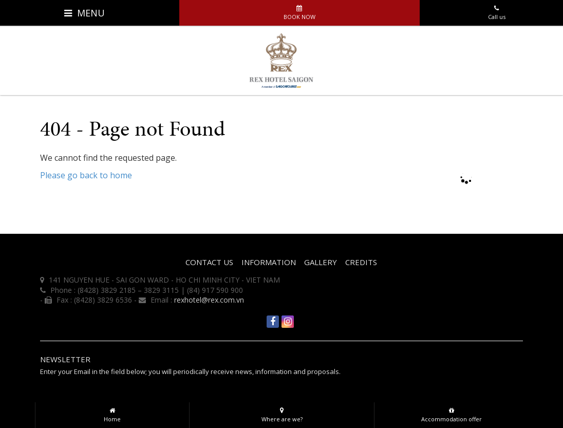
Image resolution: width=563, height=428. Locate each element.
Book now (299, 10)
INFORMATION (268, 262)
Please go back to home (86, 175)
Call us (496, 10)
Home (112, 412)
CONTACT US (209, 262)
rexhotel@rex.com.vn (209, 300)
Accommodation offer (451, 412)
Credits (361, 262)
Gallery (320, 262)
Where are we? (282, 412)
